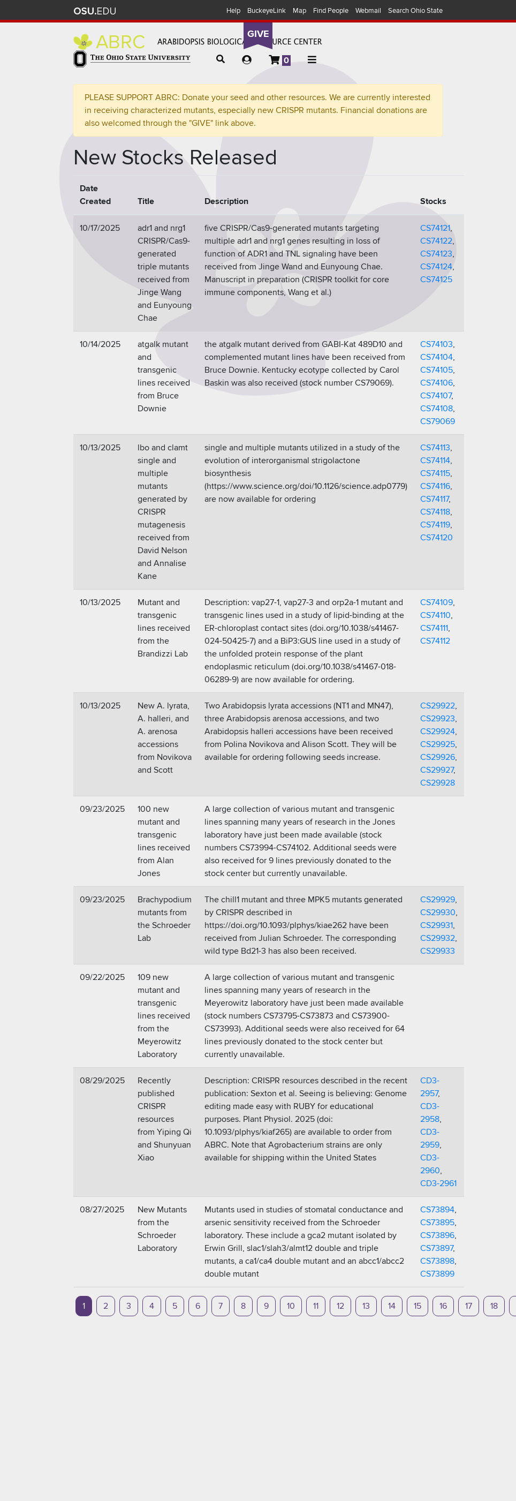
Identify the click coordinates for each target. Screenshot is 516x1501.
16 (443, 1306)
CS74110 (435, 615)
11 (315, 1306)
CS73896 (437, 1235)
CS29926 (437, 757)
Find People (330, 10)
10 (291, 1306)
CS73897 (436, 1248)
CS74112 (435, 641)
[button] (220, 59)
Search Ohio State (415, 10)
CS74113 (435, 447)
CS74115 (435, 473)
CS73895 (437, 1222)
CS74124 (436, 266)
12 (340, 1306)
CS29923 (437, 718)
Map (299, 10)
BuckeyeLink (266, 10)
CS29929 (437, 899)
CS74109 (436, 602)
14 (392, 1306)
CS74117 (434, 499)
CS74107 (435, 395)
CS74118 (435, 512)
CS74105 (436, 370)
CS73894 (437, 1209)
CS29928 (437, 783)
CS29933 (437, 951)
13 (366, 1306)
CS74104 (436, 357)
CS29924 (437, 731)
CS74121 (435, 228)
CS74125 (436, 279)
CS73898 (437, 1261)
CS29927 (436, 770)
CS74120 (436, 537)
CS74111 (434, 628)
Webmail (368, 10)
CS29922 (437, 705)
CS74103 (436, 344)
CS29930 (438, 912)
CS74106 (436, 383)
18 (494, 1306)
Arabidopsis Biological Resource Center (197, 42)
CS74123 (436, 253)
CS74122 (436, 241)
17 (468, 1306)
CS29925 (437, 744)
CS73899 (437, 1274)
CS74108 (436, 408)
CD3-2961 (438, 1183)
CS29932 (437, 938)
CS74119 (435, 524)
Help (233, 10)
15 (417, 1306)
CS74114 (435, 460)
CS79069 (437, 421)
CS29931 (436, 925)
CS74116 (435, 486)
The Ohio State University (94, 11)
